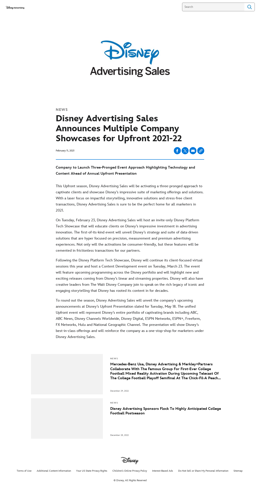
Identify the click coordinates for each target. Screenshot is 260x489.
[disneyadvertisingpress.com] (15, 7)
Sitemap (238, 471)
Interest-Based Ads (162, 471)
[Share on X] (185, 150)
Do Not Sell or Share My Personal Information (203, 471)
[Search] (213, 7)
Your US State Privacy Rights (91, 471)
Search (249, 7)
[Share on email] (193, 151)
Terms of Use (24, 471)
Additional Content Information (54, 471)
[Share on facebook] (177, 150)
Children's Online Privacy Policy (129, 471)
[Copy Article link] (200, 150)
